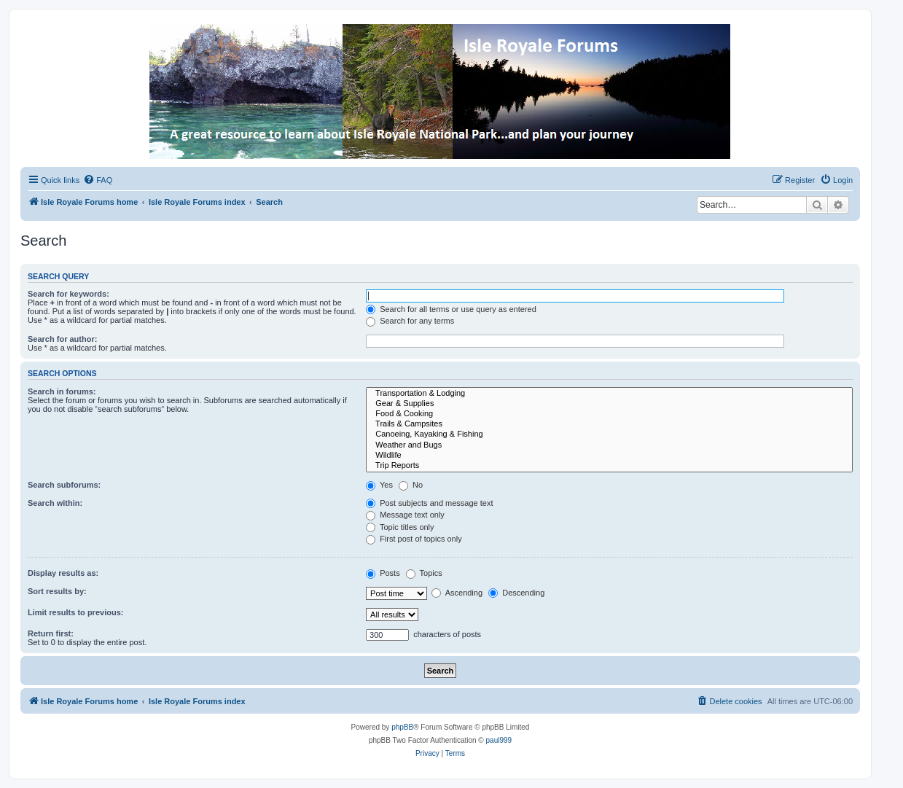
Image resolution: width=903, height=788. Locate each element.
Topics (424, 573)
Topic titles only (400, 527)
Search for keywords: (68, 293)
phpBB (402, 727)
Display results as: (63, 573)
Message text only (405, 514)
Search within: (55, 503)
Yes (379, 484)
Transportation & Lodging (609, 394)
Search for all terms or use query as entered (451, 309)
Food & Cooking (609, 414)
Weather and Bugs (609, 445)
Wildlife (609, 455)
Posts (383, 573)
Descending (516, 592)
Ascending (456, 592)
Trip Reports (609, 466)
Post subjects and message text (429, 503)
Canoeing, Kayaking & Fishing (609, 434)
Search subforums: (64, 484)
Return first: (51, 633)
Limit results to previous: (75, 612)
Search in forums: (62, 391)
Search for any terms (410, 320)
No (411, 484)
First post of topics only (414, 538)
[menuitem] (97, 180)
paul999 (499, 740)
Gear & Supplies (609, 404)
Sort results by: (57, 591)
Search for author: (62, 339)
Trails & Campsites (609, 424)
